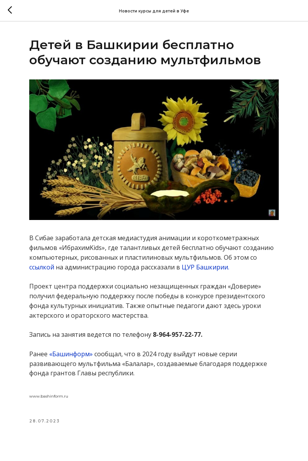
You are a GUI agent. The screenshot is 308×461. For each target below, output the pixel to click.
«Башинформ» (71, 354)
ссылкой (41, 267)
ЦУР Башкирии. (205, 267)
